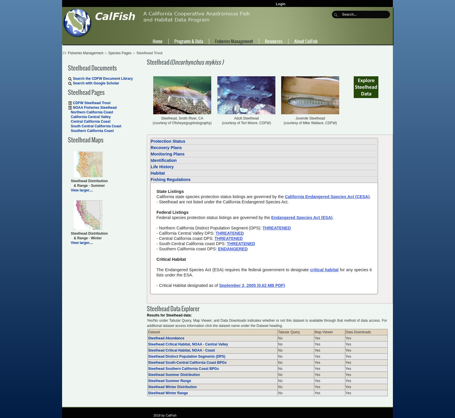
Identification (164, 160)
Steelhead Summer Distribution (174, 375)
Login (281, 4)
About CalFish (305, 41)
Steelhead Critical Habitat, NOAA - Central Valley (188, 344)
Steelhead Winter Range (168, 393)
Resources (273, 41)
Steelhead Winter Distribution (172, 387)
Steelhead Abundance (166, 338)
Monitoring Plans (168, 154)
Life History (162, 166)
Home (157, 41)
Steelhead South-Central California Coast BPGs (187, 363)
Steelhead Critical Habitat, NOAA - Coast (181, 350)
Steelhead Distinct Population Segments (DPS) (186, 356)
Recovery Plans (166, 147)
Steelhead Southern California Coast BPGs (183, 369)
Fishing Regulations (171, 179)
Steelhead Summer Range (169, 381)
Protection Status (168, 141)
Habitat (158, 173)
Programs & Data (188, 41)
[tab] (264, 141)
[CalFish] (156, 23)
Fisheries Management (234, 41)
